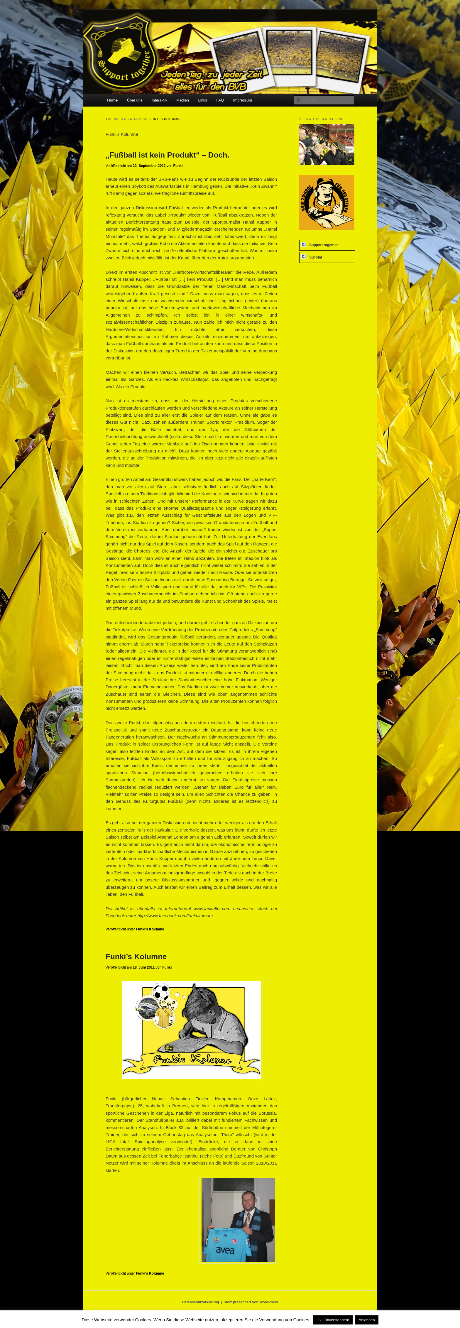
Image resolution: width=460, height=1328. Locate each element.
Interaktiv (159, 100)
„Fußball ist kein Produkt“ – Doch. (167, 155)
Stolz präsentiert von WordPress (251, 1302)
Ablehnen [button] (367, 1320)
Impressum (242, 100)
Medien (182, 100)
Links (202, 100)
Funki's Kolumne (150, 929)
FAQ (220, 100)
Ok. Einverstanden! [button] (333, 1320)
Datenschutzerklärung (200, 1302)
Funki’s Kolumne (136, 956)
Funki (178, 166)
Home (112, 100)
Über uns (135, 100)
